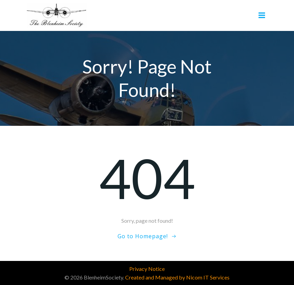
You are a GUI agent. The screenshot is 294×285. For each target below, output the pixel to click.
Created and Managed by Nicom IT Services (177, 277)
